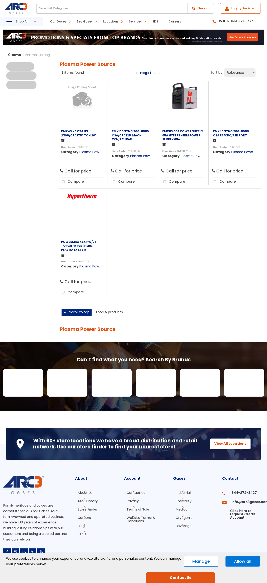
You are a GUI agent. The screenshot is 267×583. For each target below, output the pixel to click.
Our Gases (58, 21)
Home (14, 54)
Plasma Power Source (97, 152)
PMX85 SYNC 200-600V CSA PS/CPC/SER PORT (231, 133)
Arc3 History (85, 500)
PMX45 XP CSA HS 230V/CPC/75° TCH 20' (78, 133)
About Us (82, 492)
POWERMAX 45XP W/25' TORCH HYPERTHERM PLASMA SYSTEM (79, 246)
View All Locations (226, 443)
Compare (72, 182)
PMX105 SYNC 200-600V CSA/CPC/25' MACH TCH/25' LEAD (130, 135)
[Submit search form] (201, 8)
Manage (201, 561)
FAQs (79, 530)
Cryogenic (181, 515)
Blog (78, 522)
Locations (110, 21)
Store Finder (85, 507)
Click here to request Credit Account (239, 509)
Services (135, 21)
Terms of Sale (135, 507)
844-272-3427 (240, 492)
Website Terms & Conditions (138, 517)
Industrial (180, 492)
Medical (179, 507)
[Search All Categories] (125, 8)
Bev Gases (85, 21)
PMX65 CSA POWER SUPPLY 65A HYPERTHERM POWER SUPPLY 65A (182, 135)
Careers (175, 21)
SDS (155, 21)
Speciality (181, 500)
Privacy (130, 500)
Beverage (181, 522)
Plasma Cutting (37, 54)
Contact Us (133, 492)
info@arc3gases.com (245, 500)
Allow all (242, 561)
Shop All (22, 21)
